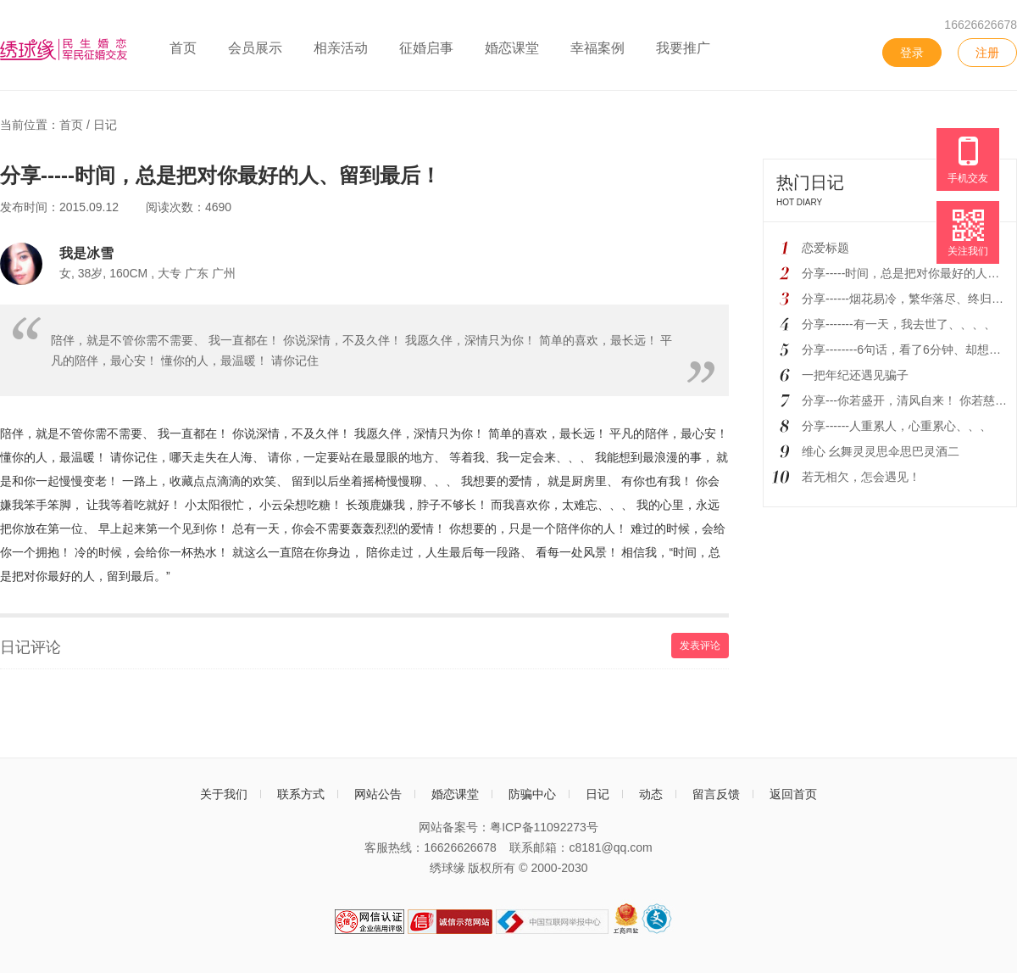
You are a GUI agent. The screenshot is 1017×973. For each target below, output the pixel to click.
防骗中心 (532, 794)
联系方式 (301, 794)
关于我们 (223, 794)
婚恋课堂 (512, 48)
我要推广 (683, 48)
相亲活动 (341, 48)
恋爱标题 (825, 247)
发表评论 (700, 645)
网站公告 (378, 794)
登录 (912, 52)
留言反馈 (716, 794)
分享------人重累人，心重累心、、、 (897, 426)
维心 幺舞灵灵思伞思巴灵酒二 (880, 451)
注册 (987, 52)
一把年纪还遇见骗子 (855, 375)
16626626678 (980, 24)
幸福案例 (597, 48)
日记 (105, 124)
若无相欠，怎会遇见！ (861, 477)
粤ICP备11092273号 (544, 827)
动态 (651, 794)
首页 (183, 48)
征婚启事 (426, 48)
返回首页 (793, 794)
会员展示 (255, 48)
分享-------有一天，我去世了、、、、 (899, 324)
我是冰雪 (86, 252)
